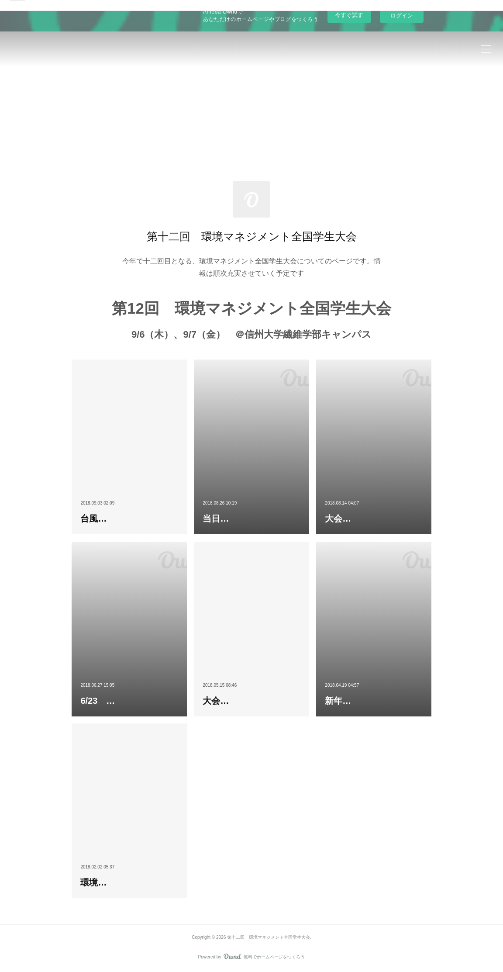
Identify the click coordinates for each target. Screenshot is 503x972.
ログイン (401, 15)
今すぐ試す (349, 15)
